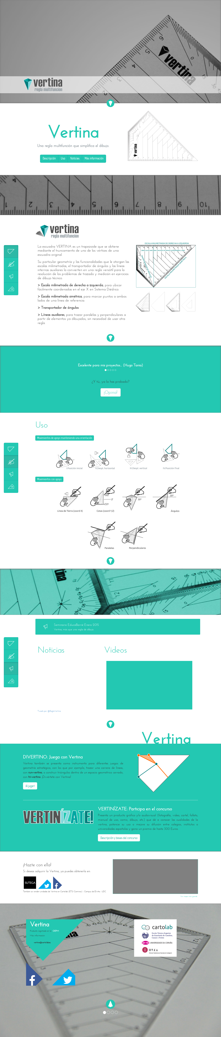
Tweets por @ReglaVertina (49, 711)
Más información (94, 158)
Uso (63, 158)
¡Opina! (110, 392)
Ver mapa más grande (188, 896)
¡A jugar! (30, 786)
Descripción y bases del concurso (119, 838)
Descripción (49, 158)
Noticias (74, 158)
